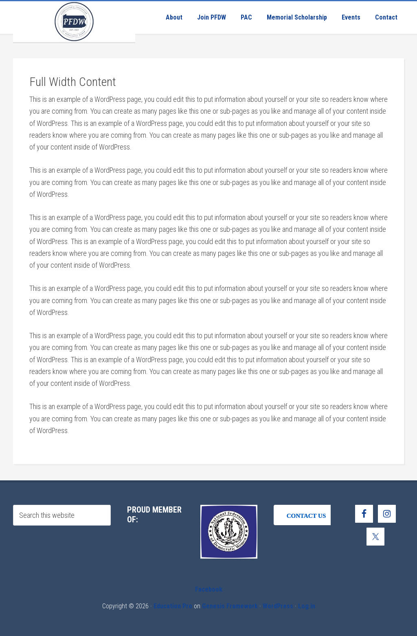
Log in (306, 606)
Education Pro (173, 606)
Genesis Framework (230, 606)
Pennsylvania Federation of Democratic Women (74, 21)
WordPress (278, 606)
